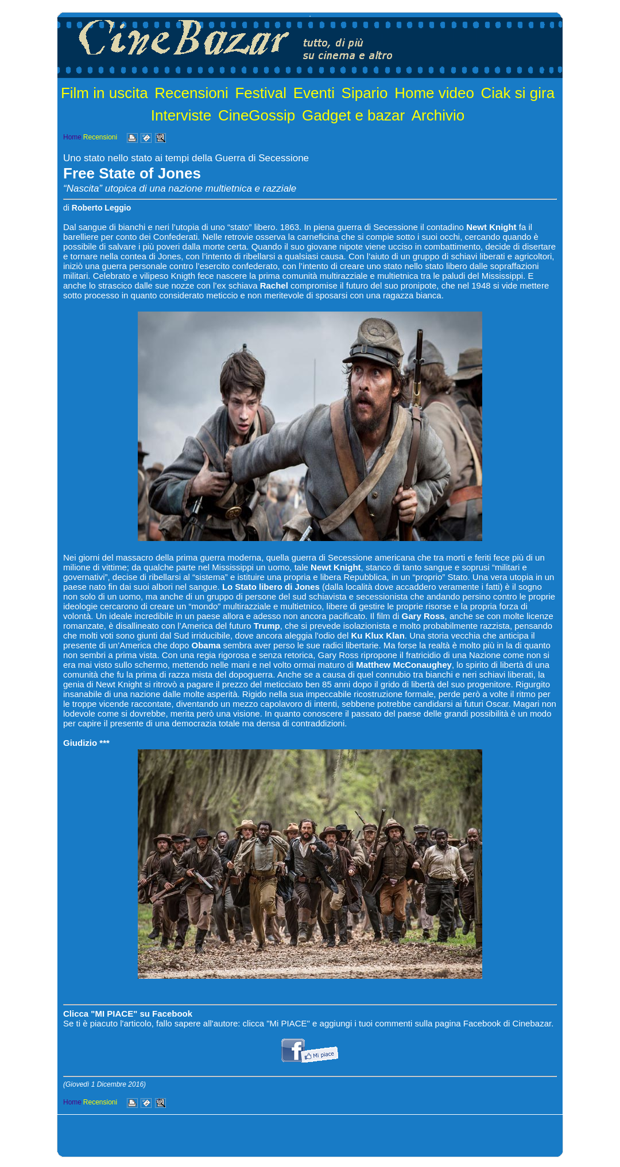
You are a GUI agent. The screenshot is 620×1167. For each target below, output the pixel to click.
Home (72, 137)
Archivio (438, 115)
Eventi (314, 93)
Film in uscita (104, 93)
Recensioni (191, 93)
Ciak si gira (518, 93)
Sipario (365, 93)
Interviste (181, 115)
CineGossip (256, 115)
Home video (434, 93)
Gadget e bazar (353, 115)
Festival (260, 93)
